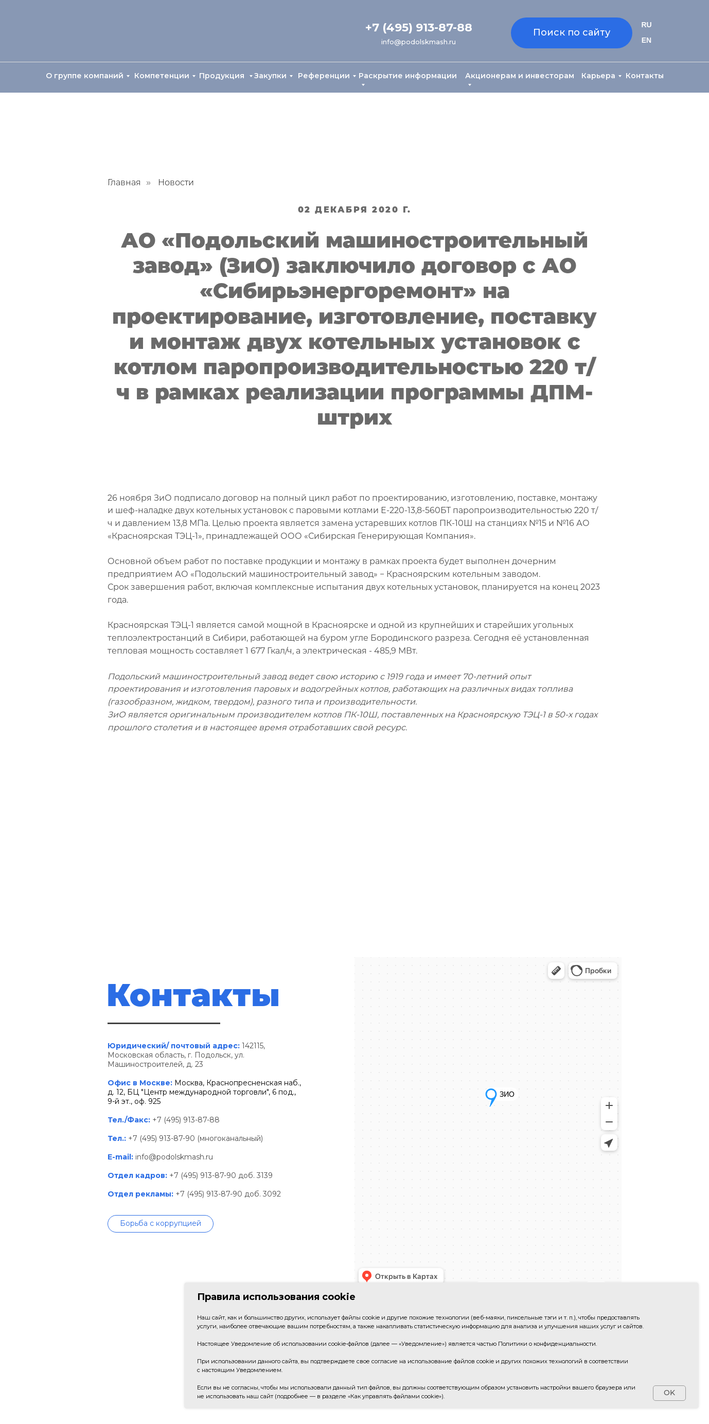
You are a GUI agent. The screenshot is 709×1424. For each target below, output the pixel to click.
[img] (91, 31)
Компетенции (161, 75)
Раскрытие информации (408, 75)
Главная (124, 182)
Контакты (645, 75)
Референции (324, 75)
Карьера (598, 75)
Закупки (270, 75)
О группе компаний (84, 75)
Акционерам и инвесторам (519, 75)
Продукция (222, 75)
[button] (161, 1224)
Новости (176, 182)
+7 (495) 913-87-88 (418, 27)
